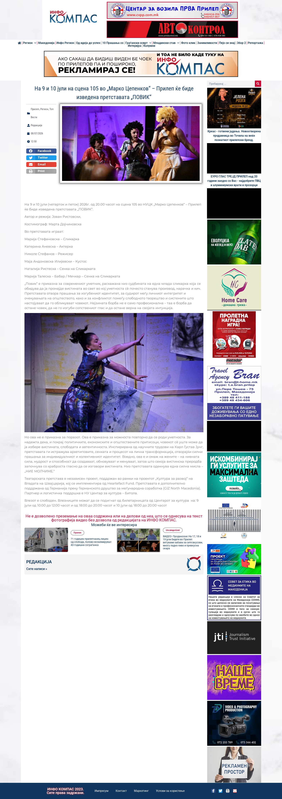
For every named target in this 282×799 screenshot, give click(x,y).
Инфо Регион (65, 43)
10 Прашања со (112, 43)
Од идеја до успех (88, 43)
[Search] (258, 84)
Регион (29, 43)
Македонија (46, 43)
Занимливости (207, 43)
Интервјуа (134, 45)
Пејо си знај (227, 43)
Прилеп (35, 109)
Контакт (121, 791)
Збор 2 (241, 43)
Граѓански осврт (138, 43)
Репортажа (255, 43)
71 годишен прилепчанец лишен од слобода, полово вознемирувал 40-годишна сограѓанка (91, 541)
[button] (41, 151)
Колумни (149, 45)
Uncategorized (173, 530)
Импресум (101, 791)
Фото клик (188, 43)
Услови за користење (170, 791)
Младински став (166, 43)
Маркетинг (141, 791)
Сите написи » (36, 568)
